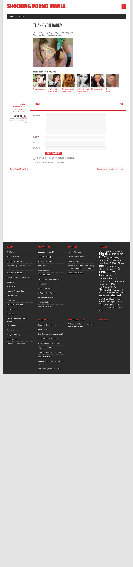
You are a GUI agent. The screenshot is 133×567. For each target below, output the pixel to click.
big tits (104, 254)
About (21, 16)
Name (36, 137)
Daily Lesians (12, 296)
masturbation (106, 278)
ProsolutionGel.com (75, 273)
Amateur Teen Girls (14, 261)
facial (103, 266)
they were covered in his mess (49, 352)
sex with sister (112, 292)
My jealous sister (97, 89)
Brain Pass (42, 266)
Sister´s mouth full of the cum (49, 343)
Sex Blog (10, 330)
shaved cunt (104, 296)
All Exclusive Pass (45, 261)
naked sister (104, 284)
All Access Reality (44, 257)
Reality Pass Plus (44, 307)
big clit (119, 251)
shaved (122, 293)
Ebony (121, 263)
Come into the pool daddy (47, 325)
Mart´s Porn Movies (14, 273)
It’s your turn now (44, 348)
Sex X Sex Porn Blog (15, 305)
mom (116, 278)
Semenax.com (73, 261)
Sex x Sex (11, 287)
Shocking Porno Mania (36, 6)
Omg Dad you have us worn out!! (50, 334)
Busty (103, 257)
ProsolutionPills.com (76, 257)
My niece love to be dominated (68, 90)
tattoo (120, 302)
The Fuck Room (13, 257)
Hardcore (107, 272)
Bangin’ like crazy (13, 335)
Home (12, 16)
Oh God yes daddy (110, 90)
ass (114, 251)
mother (102, 281)
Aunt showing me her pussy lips (50, 369)
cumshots (115, 260)
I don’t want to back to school (53, 90)
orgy (113, 284)
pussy (112, 287)
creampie (114, 258)
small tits (104, 301)
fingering (114, 266)
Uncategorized (111, 307)
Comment (37, 115)
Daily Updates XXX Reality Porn (19, 277)
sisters (119, 299)
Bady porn (11, 282)
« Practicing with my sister (18, 169)
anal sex (101, 251)
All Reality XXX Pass (45, 293)
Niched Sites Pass (45, 289)
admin (24, 104)
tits (117, 305)
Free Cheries (12, 339)
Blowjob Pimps (12, 309)
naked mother (119, 281)
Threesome (106, 304)
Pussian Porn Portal (45, 298)
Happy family (43, 329)
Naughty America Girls (15, 291)
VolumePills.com (74, 252)
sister (112, 298)
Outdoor (103, 286)
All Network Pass (44, 284)
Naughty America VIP (46, 252)
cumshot (103, 260)
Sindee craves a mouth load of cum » (110, 169)
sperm (114, 302)
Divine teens (12, 325)
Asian (108, 251)
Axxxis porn (11, 300)
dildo (113, 263)
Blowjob (117, 254)
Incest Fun (22, 109)
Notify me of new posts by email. (50, 162)
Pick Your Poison (44, 302)
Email (36, 142)
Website (36, 148)
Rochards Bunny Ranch (16, 344)
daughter (17, 112)
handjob (118, 269)
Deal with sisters (44, 357)
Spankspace (12, 314)
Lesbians (105, 275)
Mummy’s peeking (39, 89)
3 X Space (11, 252)
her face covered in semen (48, 339)
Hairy (101, 269)
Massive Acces (43, 270)
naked (110, 281)
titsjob (101, 307)
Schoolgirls (107, 289)
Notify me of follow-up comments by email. (55, 158)
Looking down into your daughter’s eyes (83, 91)
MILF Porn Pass (44, 275)
